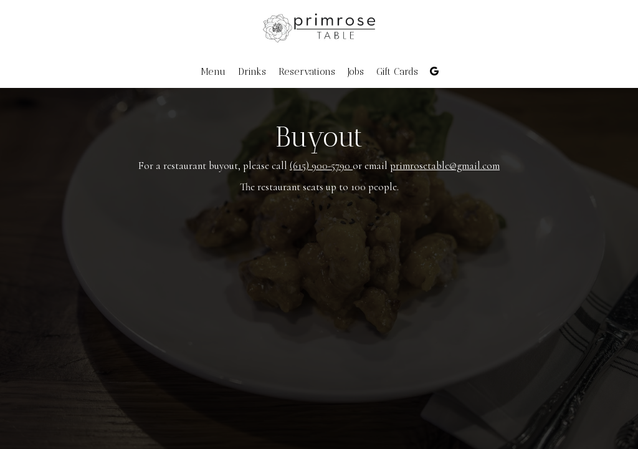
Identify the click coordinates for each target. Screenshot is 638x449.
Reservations (307, 71)
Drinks (252, 71)
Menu (213, 71)
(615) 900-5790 (321, 165)
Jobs (356, 71)
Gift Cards (397, 71)
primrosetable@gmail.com (445, 165)
